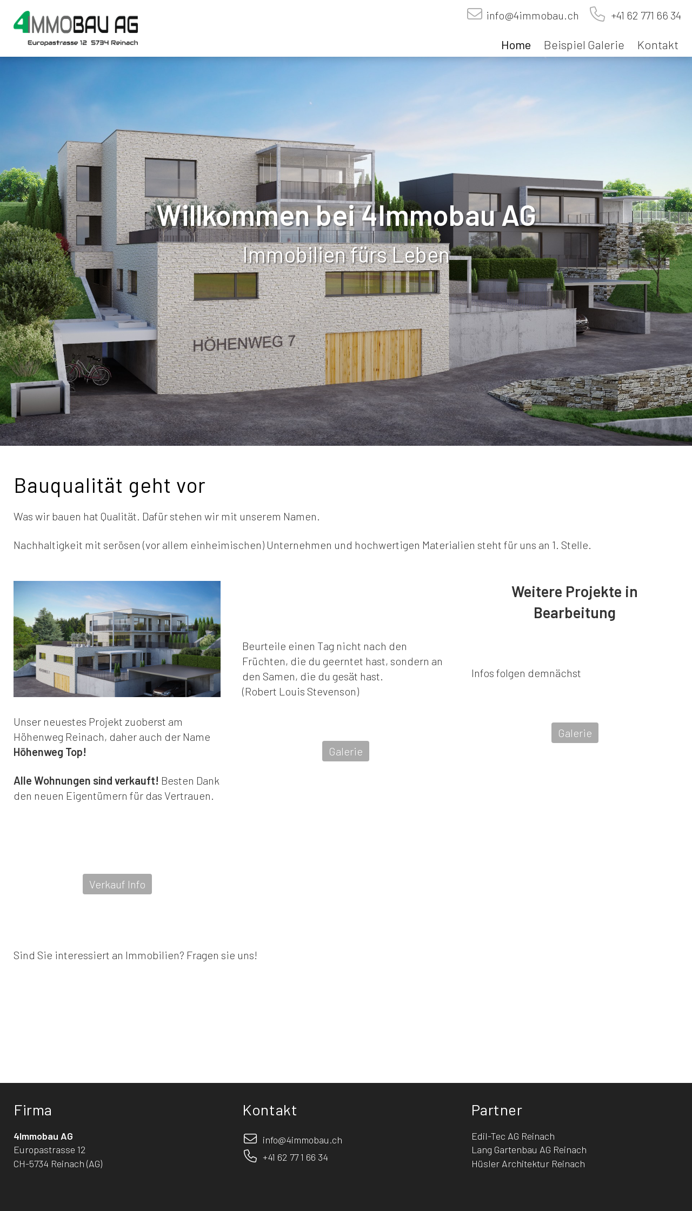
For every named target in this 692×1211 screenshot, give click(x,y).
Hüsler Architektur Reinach (528, 1163)
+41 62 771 (621, 15)
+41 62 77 (280, 1157)
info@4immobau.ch (531, 15)
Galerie (346, 751)
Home (516, 44)
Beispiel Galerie (584, 44)
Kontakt (657, 44)
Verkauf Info (117, 884)
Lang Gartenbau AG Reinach (529, 1149)
